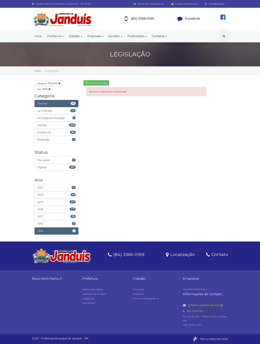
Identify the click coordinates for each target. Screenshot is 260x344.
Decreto (48, 83)
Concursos (138, 289)
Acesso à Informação (184, 3)
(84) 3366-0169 (126, 254)
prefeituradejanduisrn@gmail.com (210, 305)
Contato (217, 254)
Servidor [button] (115, 36)
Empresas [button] (95, 36)
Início (38, 36)
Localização (180, 254)
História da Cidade (92, 289)
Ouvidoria (138, 294)
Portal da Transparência (148, 3)
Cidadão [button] (75, 36)
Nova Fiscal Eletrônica (195, 289)
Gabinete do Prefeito (94, 294)
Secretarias (88, 303)
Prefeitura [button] (55, 36)
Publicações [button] (137, 36)
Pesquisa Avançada (96, 83)
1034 (43, 89)
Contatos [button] (159, 36)
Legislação (88, 298)
